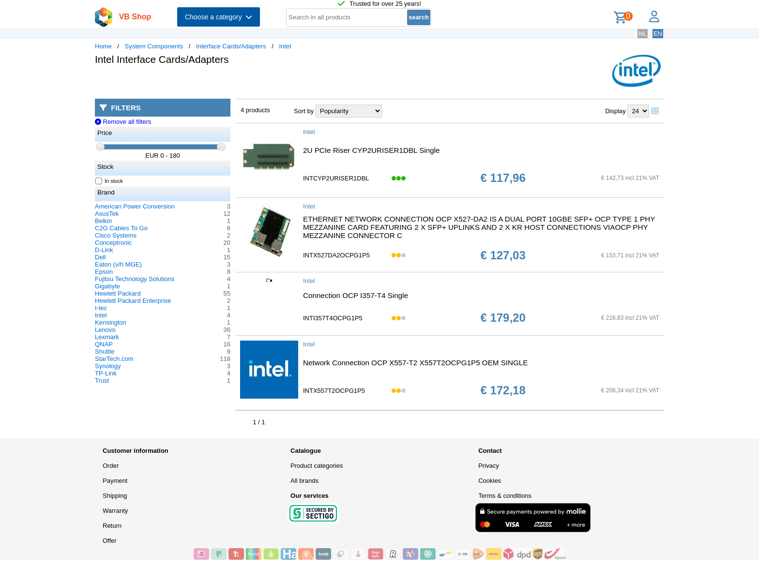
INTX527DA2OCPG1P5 (336, 255)
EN (657, 33)
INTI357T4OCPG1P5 (333, 318)
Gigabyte (107, 286)
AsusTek (107, 213)
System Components (154, 46)
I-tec (101, 308)
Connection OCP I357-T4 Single (355, 295)
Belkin (103, 220)
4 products (255, 110)
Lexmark (107, 337)
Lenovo (105, 329)
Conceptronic (113, 242)
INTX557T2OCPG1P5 (334, 390)
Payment (115, 480)
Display (615, 111)
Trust (102, 380)
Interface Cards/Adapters (231, 46)
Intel (285, 46)
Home (103, 46)
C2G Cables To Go (121, 228)
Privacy (488, 465)
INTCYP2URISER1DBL (336, 178)
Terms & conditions (504, 495)
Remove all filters (123, 121)
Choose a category (218, 17)
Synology (108, 366)
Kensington (110, 322)
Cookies (489, 480)
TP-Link (106, 373)
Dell (100, 257)
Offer (110, 540)
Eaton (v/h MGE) (118, 264)
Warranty (115, 510)
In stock (109, 181)
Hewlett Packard (118, 293)
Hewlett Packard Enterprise (133, 300)
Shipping (115, 495)
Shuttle (104, 351)
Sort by (304, 111)
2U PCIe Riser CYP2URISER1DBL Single (371, 150)
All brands (304, 480)
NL (642, 33)
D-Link (104, 250)
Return (112, 525)
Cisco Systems (116, 235)
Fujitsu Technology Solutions (135, 279)
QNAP (104, 344)
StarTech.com (114, 358)
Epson (104, 271)
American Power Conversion (135, 206)
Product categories (316, 465)
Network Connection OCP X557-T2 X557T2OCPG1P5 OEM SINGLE (415, 362)
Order (111, 465)
